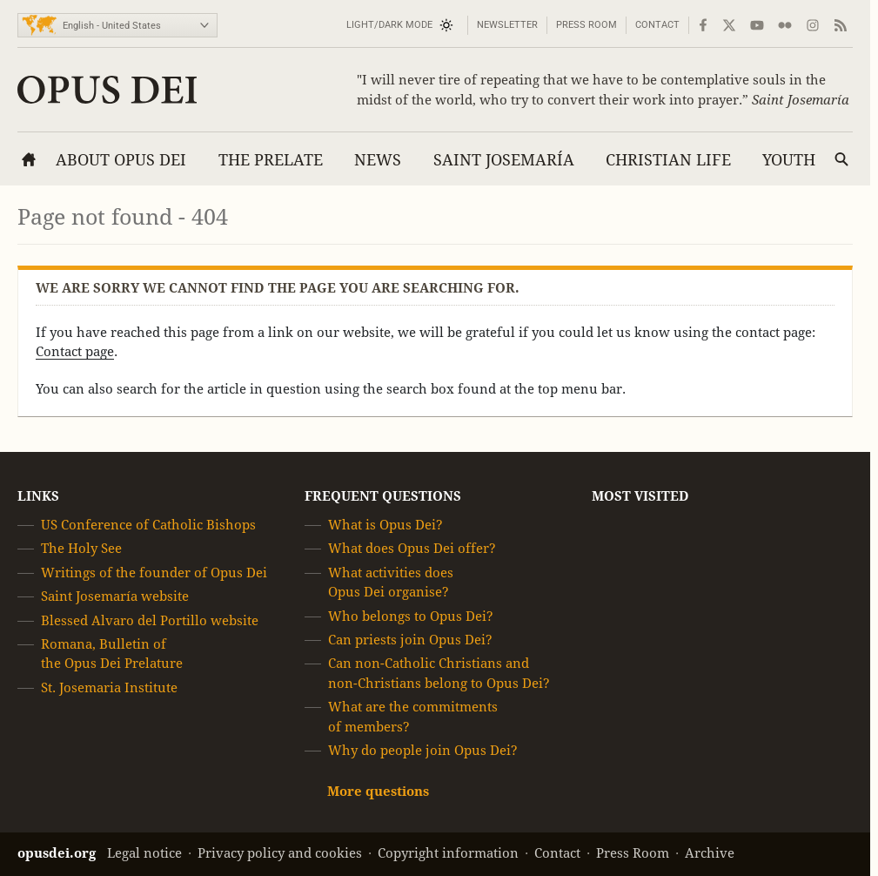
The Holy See (81, 549)
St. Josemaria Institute (109, 687)
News (377, 160)
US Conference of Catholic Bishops (148, 524)
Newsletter (507, 24)
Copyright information (448, 853)
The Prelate (270, 160)
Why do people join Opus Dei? (423, 750)
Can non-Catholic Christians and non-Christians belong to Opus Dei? (439, 674)
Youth (788, 160)
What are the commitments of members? (413, 716)
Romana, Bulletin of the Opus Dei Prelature (112, 653)
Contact (657, 24)
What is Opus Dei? (385, 524)
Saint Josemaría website (115, 596)
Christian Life (668, 160)
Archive (709, 853)
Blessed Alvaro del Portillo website (149, 620)
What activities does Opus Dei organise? (390, 582)
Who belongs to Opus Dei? (410, 616)
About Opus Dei (121, 160)
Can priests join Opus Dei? (410, 639)
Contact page (75, 351)
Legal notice (144, 853)
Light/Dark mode (389, 24)
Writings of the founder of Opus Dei (154, 572)
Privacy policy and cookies (280, 853)
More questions (378, 792)
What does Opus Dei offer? (412, 549)
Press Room (586, 24)
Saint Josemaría (503, 160)
